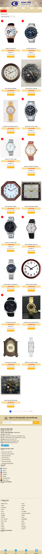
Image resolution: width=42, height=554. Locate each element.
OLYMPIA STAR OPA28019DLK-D (31, 322)
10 (26, 411)
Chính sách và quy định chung (7, 454)
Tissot (22, 503)
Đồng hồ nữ (36, 8)
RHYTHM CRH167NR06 (10, 362)
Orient (22, 509)
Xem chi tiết (10, 56)
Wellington (23, 527)
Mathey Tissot (4, 503)
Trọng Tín (23, 529)
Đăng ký (36, 422)
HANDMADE (24, 519)
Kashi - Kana (3, 521)
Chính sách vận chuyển (6, 461)
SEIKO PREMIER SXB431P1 (31, 244)
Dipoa (2, 525)
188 (31, 411)
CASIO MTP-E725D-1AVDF (31, 126)
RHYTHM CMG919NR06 (31, 284)
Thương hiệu (19, 8)
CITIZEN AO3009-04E (11, 322)
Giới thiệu (11, 8)
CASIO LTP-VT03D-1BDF (11, 242)
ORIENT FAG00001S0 (11, 48)
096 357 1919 (14, 439)
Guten (22, 521)
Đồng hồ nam (27, 8)
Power (22, 517)
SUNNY (2, 527)
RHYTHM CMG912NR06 (10, 206)
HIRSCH (3, 517)
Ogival (2, 505)
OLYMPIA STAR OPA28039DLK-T (10, 126)
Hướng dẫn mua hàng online (7, 463)
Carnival (3, 529)
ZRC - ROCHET (4, 519)
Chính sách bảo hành (5, 459)
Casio (2, 511)
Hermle (23, 523)
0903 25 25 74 (8, 439)
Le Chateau (23, 511)
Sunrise (2, 513)
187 (30, 411)
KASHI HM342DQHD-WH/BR (31, 206)
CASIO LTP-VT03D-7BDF (11, 159)
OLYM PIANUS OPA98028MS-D (10, 284)
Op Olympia (3, 507)
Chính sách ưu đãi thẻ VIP (6, 452)
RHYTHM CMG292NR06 (10, 88)
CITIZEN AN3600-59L (31, 48)
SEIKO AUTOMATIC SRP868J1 (31, 166)
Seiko (22, 507)
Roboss (23, 525)
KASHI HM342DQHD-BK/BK (10, 400)
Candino (23, 505)
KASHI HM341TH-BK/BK (31, 88)
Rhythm (23, 515)
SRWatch (3, 515)
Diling (2, 523)
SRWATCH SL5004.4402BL (31, 362)
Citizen (2, 509)
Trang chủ (4, 8)
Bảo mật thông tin (5, 458)
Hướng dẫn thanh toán (6, 456)
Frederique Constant (25, 513)
